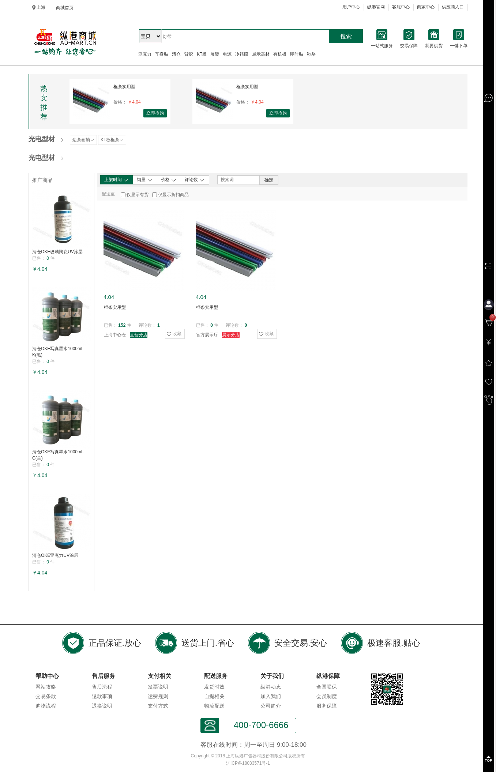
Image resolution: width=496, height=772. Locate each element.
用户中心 (351, 7)
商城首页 (65, 7)
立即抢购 (155, 113)
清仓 (176, 54)
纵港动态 (270, 687)
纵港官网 (376, 7)
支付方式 (158, 706)
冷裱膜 (241, 54)
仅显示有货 (138, 194)
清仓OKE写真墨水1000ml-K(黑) (58, 351)
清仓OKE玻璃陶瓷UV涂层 (57, 251)
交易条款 (45, 696)
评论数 (195, 180)
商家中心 (426, 7)
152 (121, 325)
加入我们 (270, 696)
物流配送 (214, 706)
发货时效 (214, 687)
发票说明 (158, 687)
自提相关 (214, 696)
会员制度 (326, 696)
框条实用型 (124, 86)
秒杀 (311, 54)
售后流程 (102, 687)
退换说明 (102, 706)
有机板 (279, 54)
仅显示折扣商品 (173, 194)
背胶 (188, 54)
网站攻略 (45, 687)
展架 (214, 54)
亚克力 (144, 54)
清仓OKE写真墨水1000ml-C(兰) (58, 455)
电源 (227, 54)
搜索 (346, 36)
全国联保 (326, 687)
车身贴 (161, 54)
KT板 (202, 54)
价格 (169, 180)
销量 (145, 180)
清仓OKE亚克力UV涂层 (55, 555)
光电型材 (42, 139)
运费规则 (158, 696)
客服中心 (401, 7)
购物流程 (45, 706)
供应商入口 (453, 7)
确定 (268, 180)
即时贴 (296, 54)
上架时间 (116, 180)
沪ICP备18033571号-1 (248, 763)
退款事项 (102, 696)
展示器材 (261, 54)
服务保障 (326, 706)
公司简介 (270, 706)
